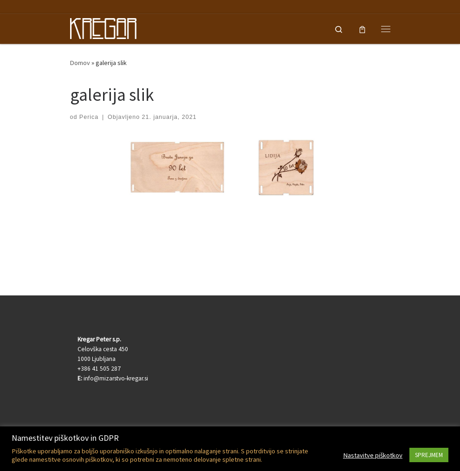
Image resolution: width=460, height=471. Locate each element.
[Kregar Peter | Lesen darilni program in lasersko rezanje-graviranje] (103, 27)
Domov (80, 63)
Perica (88, 117)
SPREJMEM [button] (429, 455)
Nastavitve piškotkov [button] (372, 455)
